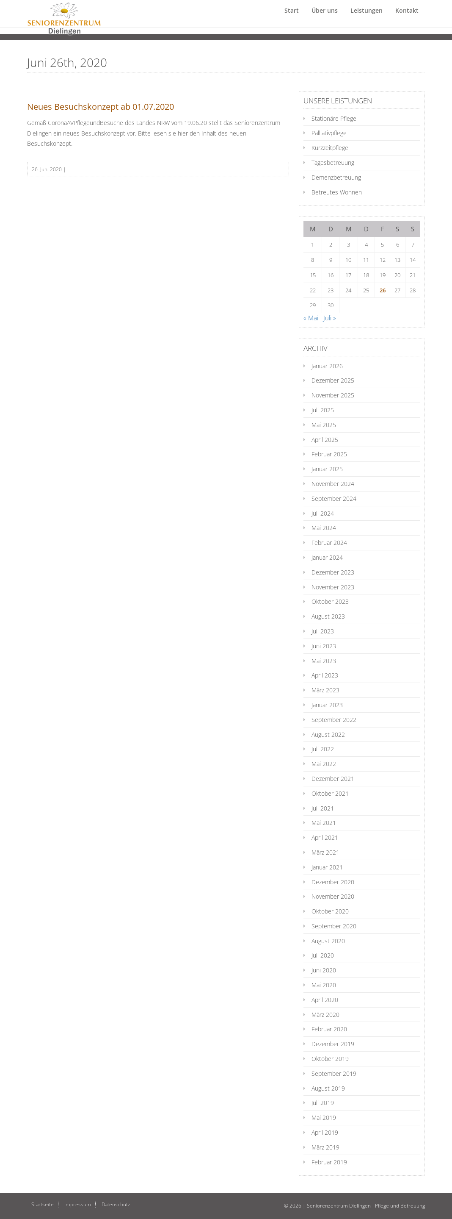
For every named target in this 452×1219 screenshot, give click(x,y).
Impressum (77, 1204)
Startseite (42, 1204)
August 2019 (328, 1088)
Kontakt (407, 19)
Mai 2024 (323, 528)
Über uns (324, 19)
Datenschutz (116, 1204)
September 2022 (333, 720)
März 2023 (325, 690)
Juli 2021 (322, 808)
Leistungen (366, 19)
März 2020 (325, 1015)
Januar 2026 (327, 366)
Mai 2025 (323, 425)
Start (291, 19)
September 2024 (333, 498)
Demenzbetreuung (336, 177)
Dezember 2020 (332, 882)
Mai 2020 (323, 985)
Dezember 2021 (332, 779)
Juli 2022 (322, 749)
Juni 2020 (323, 970)
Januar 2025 (327, 469)
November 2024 (332, 484)
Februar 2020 (329, 1029)
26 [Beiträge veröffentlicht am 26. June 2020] (383, 290)
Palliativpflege (329, 133)
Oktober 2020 (330, 911)
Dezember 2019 (332, 1044)
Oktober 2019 (330, 1059)
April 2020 (324, 1000)
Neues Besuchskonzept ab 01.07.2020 (100, 106)
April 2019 (324, 1132)
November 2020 (332, 896)
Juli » (329, 318)
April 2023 (324, 675)
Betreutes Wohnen (336, 192)
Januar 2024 (327, 557)
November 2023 (332, 587)
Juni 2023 (323, 646)
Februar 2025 (329, 454)
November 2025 (332, 395)
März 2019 (325, 1147)
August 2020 (328, 941)
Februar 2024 (329, 543)
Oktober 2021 (330, 793)
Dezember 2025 (332, 380)
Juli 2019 (322, 1103)
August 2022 (328, 734)
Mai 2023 (323, 661)
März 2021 (325, 852)
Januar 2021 (327, 867)
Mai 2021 (323, 823)
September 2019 (333, 1073)
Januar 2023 (327, 705)
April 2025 (324, 440)
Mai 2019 (323, 1117)
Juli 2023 (322, 631)
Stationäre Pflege (333, 118)
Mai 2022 (323, 764)
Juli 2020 (322, 955)
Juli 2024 (322, 513)
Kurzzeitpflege (329, 148)
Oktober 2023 (330, 601)
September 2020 (333, 926)
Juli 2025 (322, 410)
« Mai (310, 318)
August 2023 (328, 616)
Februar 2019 (329, 1162)
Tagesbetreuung (332, 162)
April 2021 (324, 837)
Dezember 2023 (332, 572)
